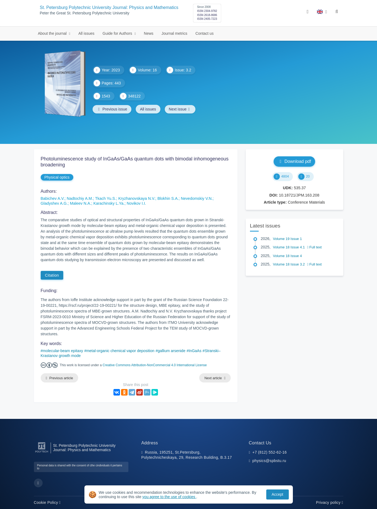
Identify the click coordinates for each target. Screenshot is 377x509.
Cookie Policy (47, 502)
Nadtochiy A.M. (80, 198)
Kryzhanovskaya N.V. (136, 198)
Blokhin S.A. (168, 198)
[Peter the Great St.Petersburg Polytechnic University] (41, 452)
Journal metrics (174, 33)
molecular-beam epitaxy (63, 351)
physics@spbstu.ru (269, 461)
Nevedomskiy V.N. (197, 198)
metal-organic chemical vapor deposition (120, 351)
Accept (277, 494)
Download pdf (294, 161)
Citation (52, 275)
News (148, 33)
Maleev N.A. (80, 203)
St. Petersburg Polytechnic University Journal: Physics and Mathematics (109, 7)
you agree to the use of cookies (169, 497)
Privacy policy (329, 502)
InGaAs (195, 351)
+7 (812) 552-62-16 (269, 452)
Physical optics (57, 177)
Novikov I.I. (136, 203)
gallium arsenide (171, 351)
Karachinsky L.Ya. (109, 203)
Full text (314, 247)
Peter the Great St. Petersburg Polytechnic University (84, 13)
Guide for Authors (118, 33)
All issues (86, 33)
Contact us (204, 33)
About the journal (53, 33)
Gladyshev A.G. (54, 203)
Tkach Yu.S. (105, 198)
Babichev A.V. (53, 198)
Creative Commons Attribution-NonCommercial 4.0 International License (155, 365)
